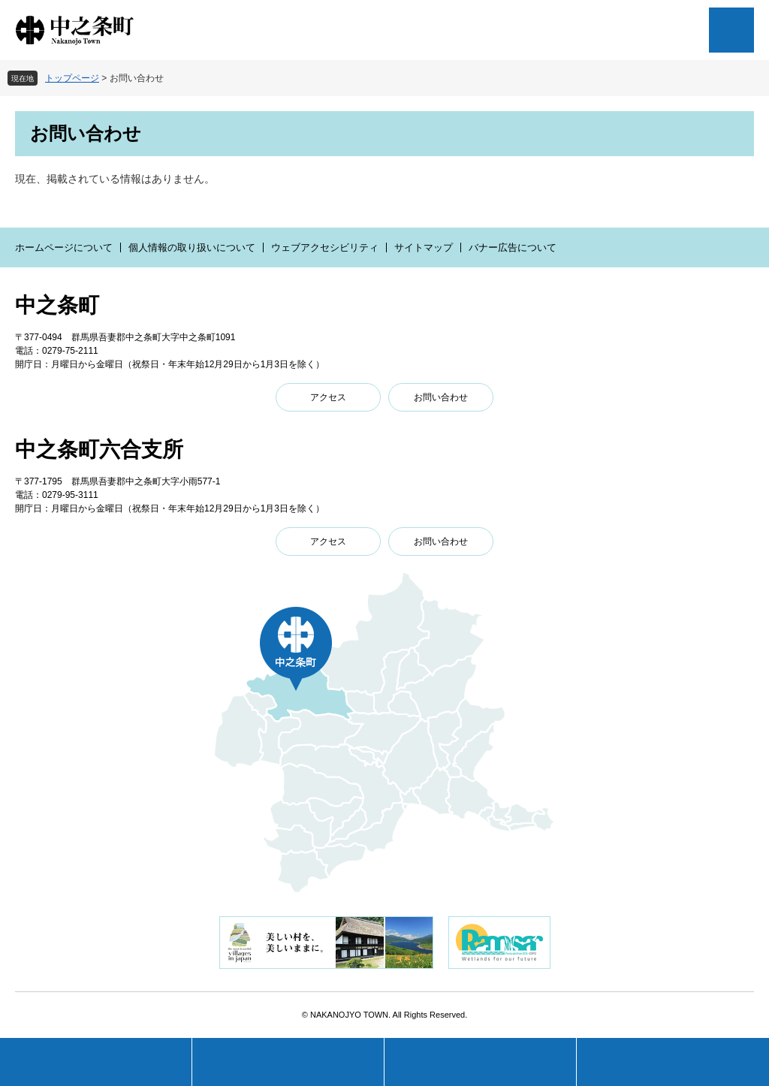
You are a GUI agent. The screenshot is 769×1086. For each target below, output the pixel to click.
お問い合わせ (441, 397)
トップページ (72, 78)
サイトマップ (423, 247)
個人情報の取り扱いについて (191, 247)
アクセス (328, 397)
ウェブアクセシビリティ (324, 247)
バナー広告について (512, 247)
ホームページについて (64, 247)
